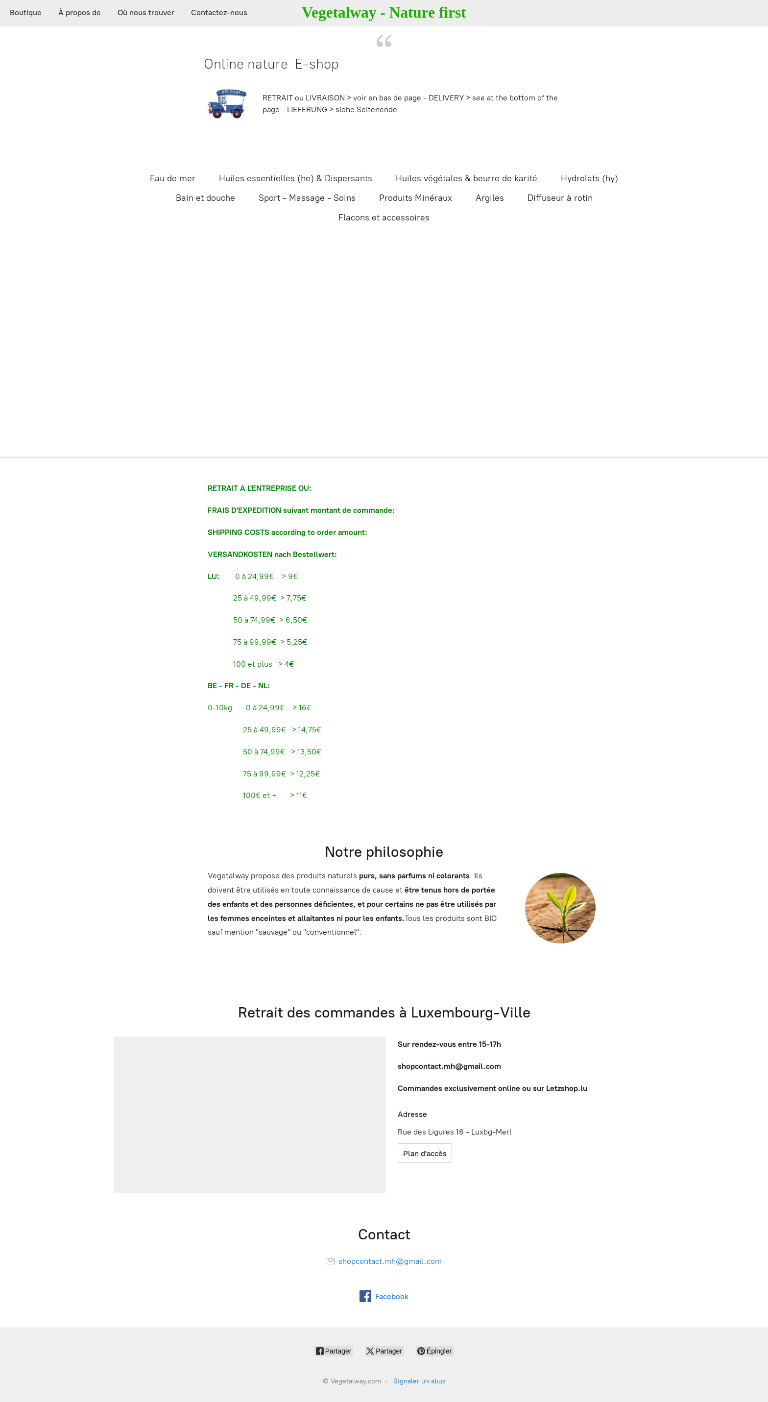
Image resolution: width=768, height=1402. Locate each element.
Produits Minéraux (415, 198)
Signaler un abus (419, 1381)
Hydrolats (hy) (589, 178)
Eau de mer (172, 178)
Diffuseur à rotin (560, 198)
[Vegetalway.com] (384, 13)
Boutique (26, 12)
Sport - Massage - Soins (307, 198)
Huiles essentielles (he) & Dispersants (295, 178)
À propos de (79, 12)
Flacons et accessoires (384, 217)
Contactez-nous (219, 12)
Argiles (490, 198)
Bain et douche (205, 198)
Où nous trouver (146, 12)
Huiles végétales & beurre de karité (466, 178)
